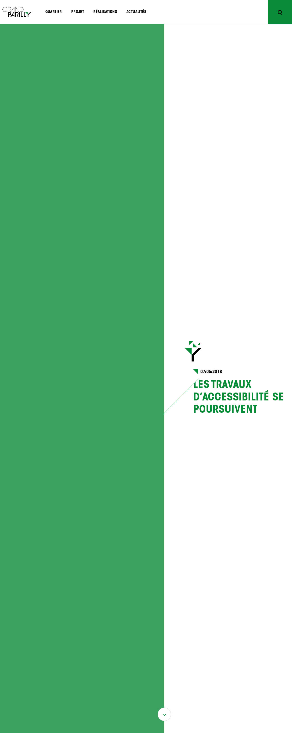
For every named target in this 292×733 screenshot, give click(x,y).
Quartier (53, 12)
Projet (77, 12)
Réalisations (105, 12)
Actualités (136, 12)
